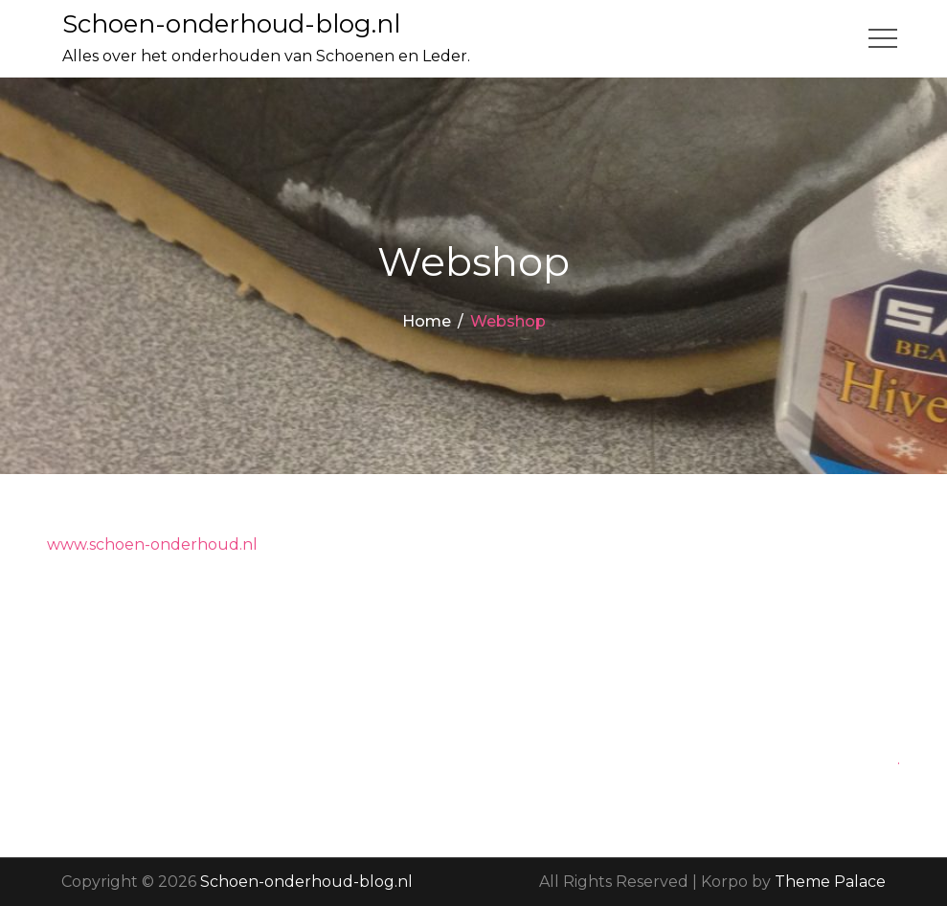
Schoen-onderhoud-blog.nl (231, 24)
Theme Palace (830, 881)
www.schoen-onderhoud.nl (152, 544)
